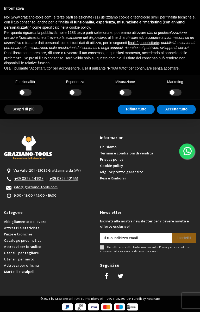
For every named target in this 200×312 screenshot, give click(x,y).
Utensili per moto (19, 259)
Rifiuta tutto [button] (136, 109)
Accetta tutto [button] (176, 109)
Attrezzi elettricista (22, 228)
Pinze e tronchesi (19, 234)
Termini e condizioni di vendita (126, 153)
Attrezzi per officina (21, 265)
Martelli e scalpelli (19, 272)
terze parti (85, 32)
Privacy (164, 247)
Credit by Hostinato (147, 298)
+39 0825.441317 (28, 178)
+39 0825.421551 (63, 178)
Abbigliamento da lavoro (25, 222)
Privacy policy (111, 159)
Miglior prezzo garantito (121, 172)
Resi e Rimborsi (113, 178)
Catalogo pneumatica (22, 240)
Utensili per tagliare (21, 253)
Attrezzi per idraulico (22, 247)
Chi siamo (108, 147)
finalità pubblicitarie (143, 43)
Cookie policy (111, 166)
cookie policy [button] (79, 27)
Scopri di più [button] (23, 109)
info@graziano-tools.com (36, 187)
